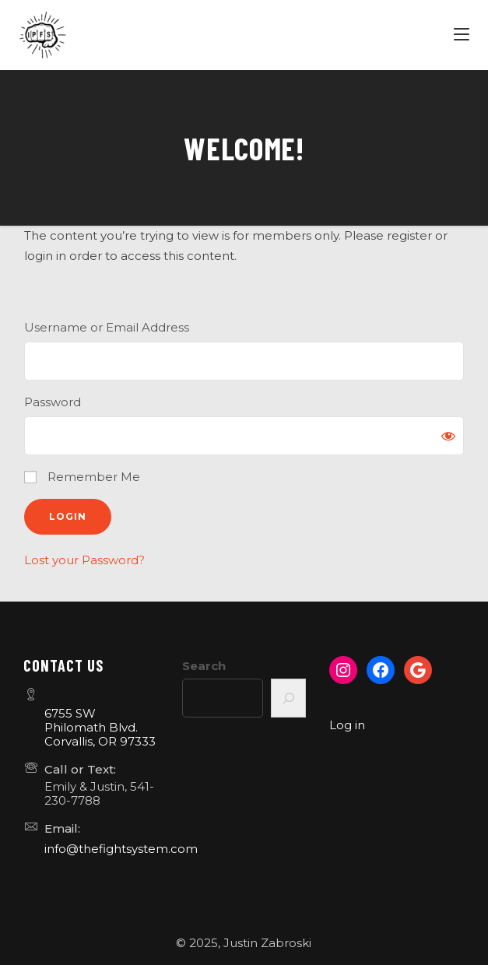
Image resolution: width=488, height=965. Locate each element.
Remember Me (82, 476)
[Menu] (463, 35)
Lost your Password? (84, 560)
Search (204, 665)
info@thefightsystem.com (121, 848)
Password (52, 402)
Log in (347, 725)
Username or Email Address (106, 327)
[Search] (288, 698)
